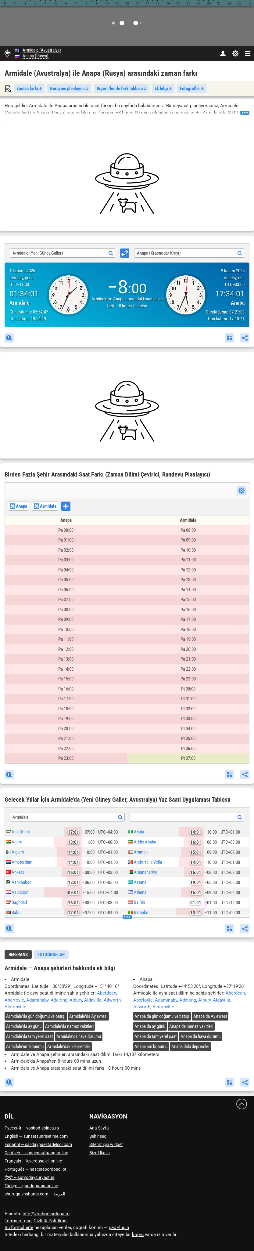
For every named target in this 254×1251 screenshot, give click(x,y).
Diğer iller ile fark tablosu (121, 88)
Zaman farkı (29, 88)
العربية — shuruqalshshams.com (35, 1193)
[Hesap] (222, 53)
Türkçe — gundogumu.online (31, 1185)
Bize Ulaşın (99, 1152)
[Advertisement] (127, 184)
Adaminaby (37, 1000)
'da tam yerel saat (29, 1036)
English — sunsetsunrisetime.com (36, 1136)
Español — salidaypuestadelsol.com (38, 1144)
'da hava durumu (78, 1036)
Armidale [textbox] (20, 817)
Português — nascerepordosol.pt (35, 1169)
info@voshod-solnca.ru (46, 1214)
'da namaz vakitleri (69, 1026)
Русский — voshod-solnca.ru (32, 1128)
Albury (76, 1000)
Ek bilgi (163, 88)
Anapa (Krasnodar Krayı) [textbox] (159, 253)
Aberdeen (106, 993)
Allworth (112, 1000)
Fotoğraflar (192, 88)
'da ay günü (23, 1026)
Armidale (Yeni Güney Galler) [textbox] (38, 253)
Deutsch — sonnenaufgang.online (36, 1152)
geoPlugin (119, 1227)
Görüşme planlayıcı (69, 88)
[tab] (18, 954)
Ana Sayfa (99, 1128)
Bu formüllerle (19, 1227)
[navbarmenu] (247, 53)
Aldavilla (93, 1000)
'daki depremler (68, 1046)
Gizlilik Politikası (51, 1221)
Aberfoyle (14, 1000)
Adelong (59, 1000)
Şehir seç (97, 1136)
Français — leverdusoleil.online (33, 1161)
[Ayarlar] (235, 53)
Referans (18, 954)
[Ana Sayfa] (7, 53)
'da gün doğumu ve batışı (36, 1016)
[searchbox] (72, 506)
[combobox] (62, 253)
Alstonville (15, 1007)
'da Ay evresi (88, 1016)
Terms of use (18, 1221)
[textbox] (187, 817)
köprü (138, 1234)
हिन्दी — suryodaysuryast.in (29, 1177)
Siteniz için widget (106, 1144)
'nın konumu (25, 1046)
